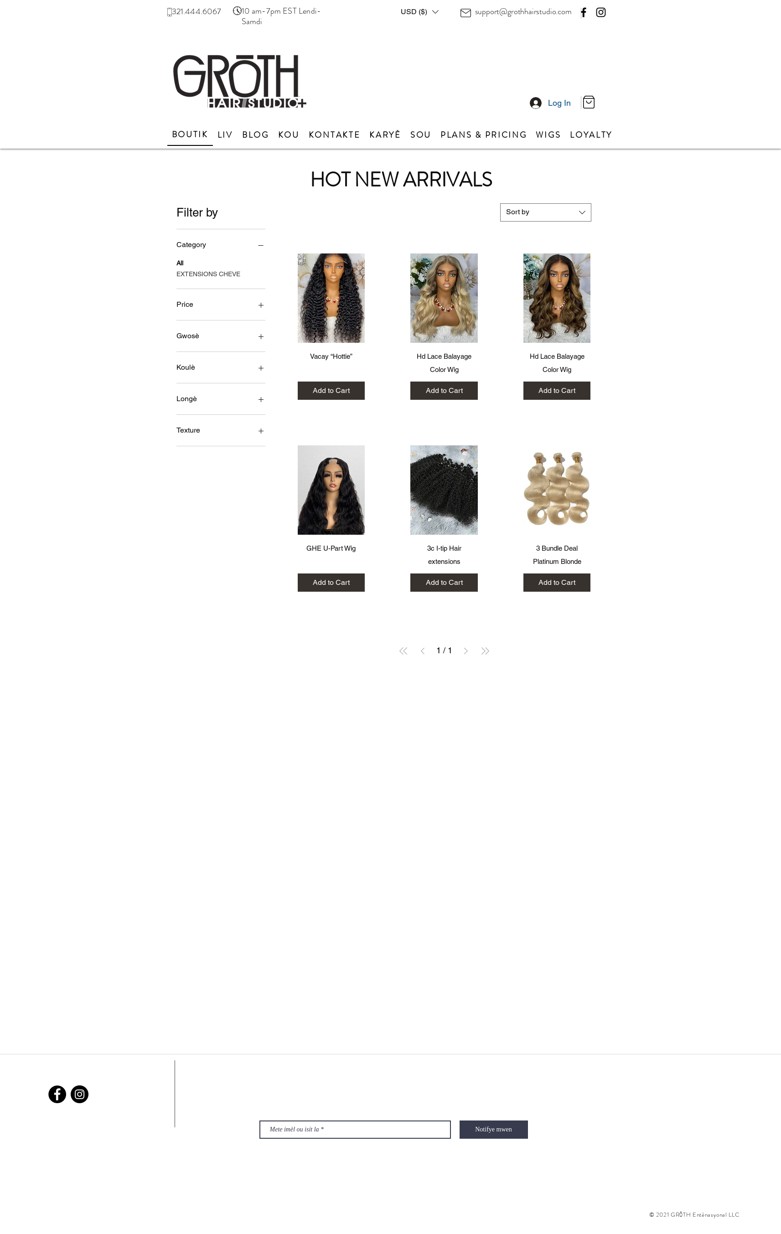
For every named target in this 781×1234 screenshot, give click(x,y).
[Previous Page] (422, 650)
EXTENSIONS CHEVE (208, 273)
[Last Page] (485, 650)
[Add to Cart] (331, 391)
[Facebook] (583, 12)
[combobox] (545, 212)
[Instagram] (601, 12)
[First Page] (403, 650)
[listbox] (420, 12)
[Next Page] (465, 650)
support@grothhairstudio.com (523, 11)
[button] (420, 12)
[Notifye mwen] (494, 1129)
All (179, 262)
